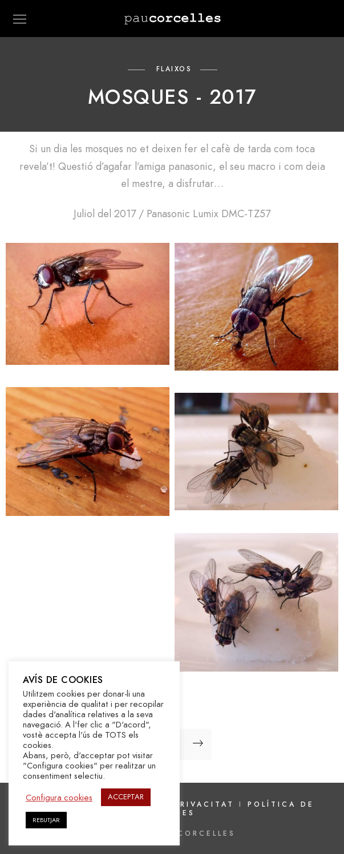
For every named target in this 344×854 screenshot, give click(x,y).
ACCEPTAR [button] (126, 797)
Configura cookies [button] (59, 797)
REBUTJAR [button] (46, 820)
